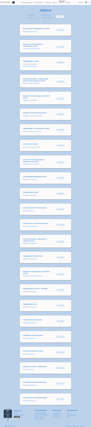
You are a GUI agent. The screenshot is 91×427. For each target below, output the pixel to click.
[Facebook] (15, 417)
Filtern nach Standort (46, 14)
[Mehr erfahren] (60, 30)
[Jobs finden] (60, 16)
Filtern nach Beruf (30, 14)
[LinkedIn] (17, 417)
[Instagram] (19, 417)
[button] (81, 2)
